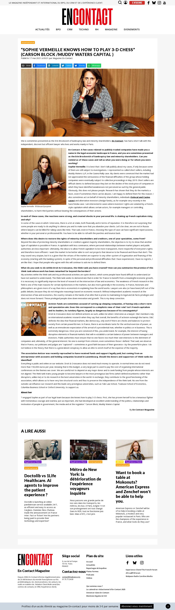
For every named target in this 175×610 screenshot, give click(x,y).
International (28, 43)
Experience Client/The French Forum (141, 571)
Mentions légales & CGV (96, 597)
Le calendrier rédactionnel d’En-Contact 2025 (105, 590)
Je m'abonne (137, 2)
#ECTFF (119, 463)
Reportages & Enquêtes (96, 569)
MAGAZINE (111, 30)
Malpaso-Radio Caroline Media (139, 577)
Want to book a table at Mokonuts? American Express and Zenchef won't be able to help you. (133, 488)
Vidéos (89, 579)
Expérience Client (33, 463)
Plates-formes (92, 572)
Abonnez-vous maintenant (136, 606)
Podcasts (90, 576)
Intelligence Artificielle (35, 466)
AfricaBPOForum (133, 574)
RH (97, 30)
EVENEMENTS (132, 30)
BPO (58, 30)
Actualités (90, 566)
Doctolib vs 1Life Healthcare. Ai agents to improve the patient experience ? (41, 486)
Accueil (89, 563)
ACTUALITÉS (42, 30)
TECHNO (84, 30)
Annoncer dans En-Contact (97, 594)
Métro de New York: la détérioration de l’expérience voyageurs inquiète (85, 482)
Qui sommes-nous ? (94, 587)
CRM (69, 30)
